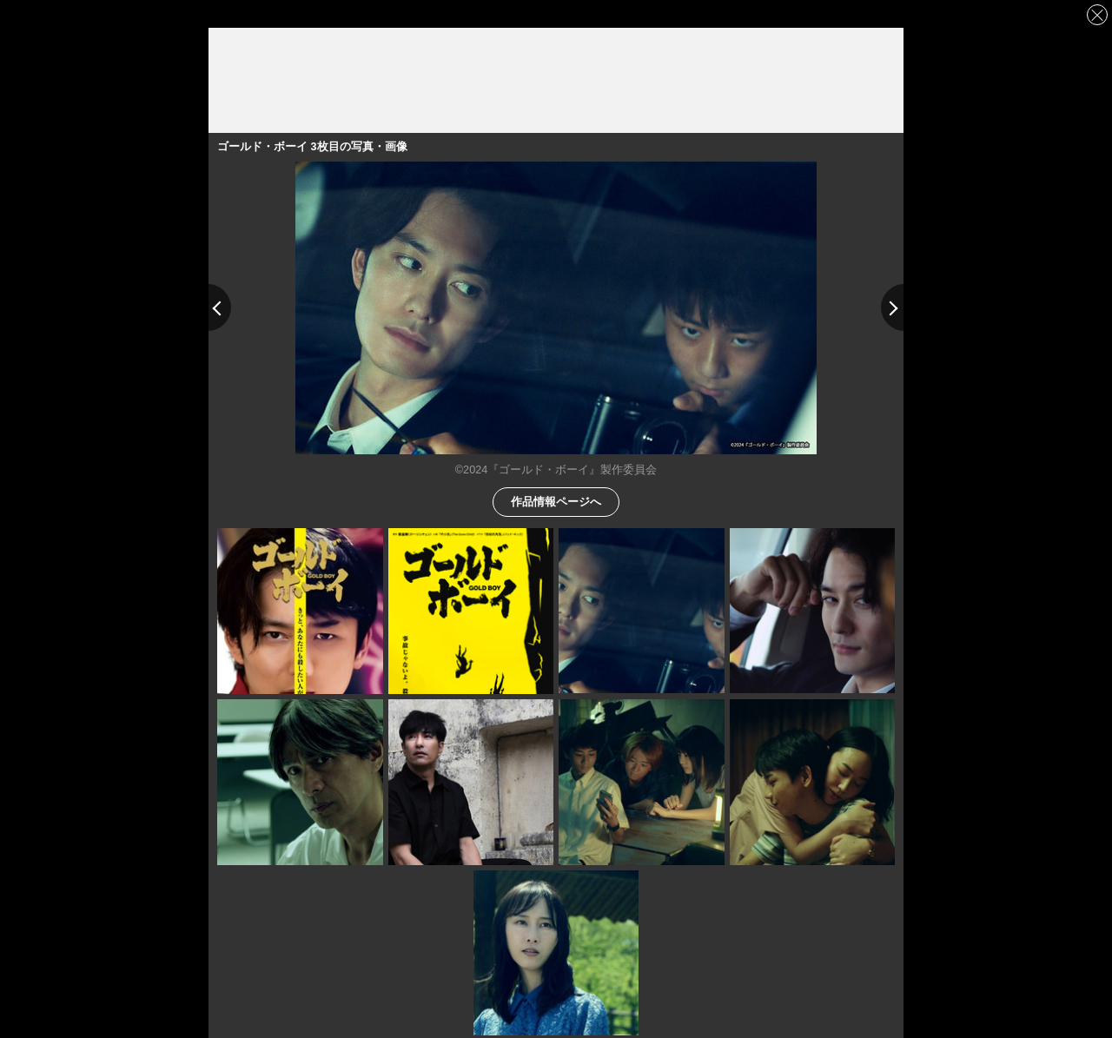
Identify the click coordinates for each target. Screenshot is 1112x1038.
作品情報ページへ (556, 500)
